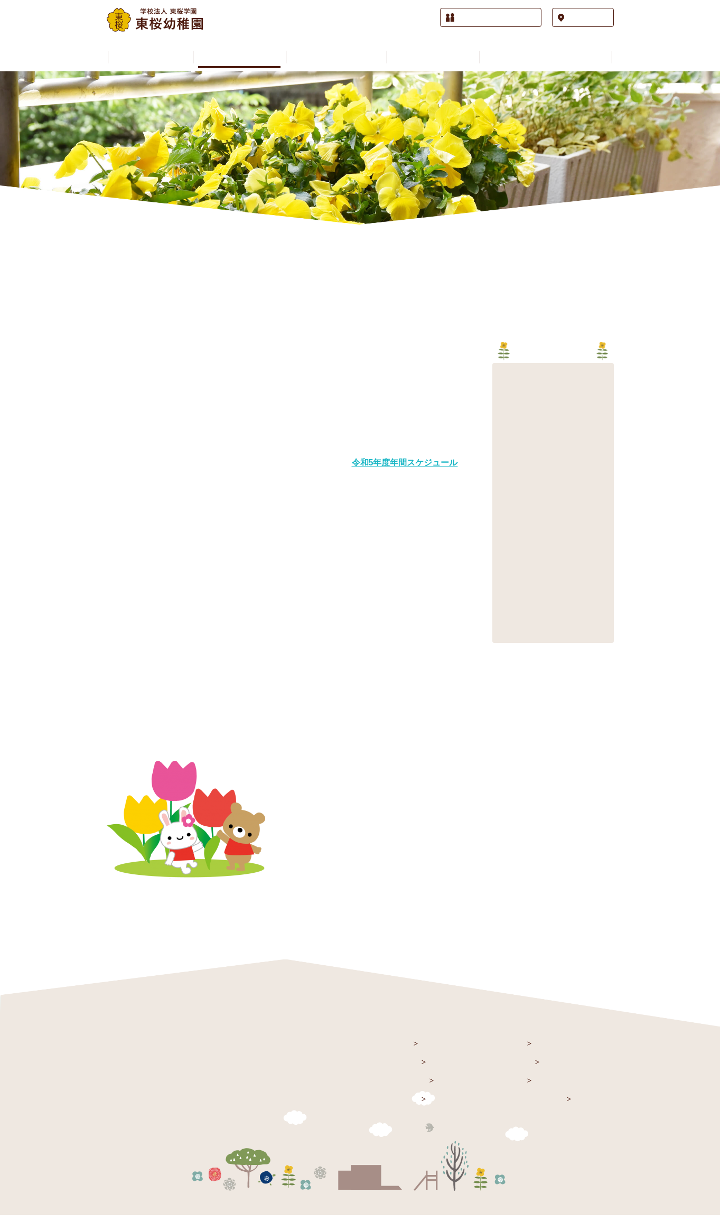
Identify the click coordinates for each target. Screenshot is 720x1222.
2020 (506, 455)
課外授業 (508, 1086)
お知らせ (402, 1068)
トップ (398, 1049)
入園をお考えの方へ (528, 1104)
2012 (506, 581)
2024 (506, 391)
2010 (506, 613)
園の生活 (508, 1049)
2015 (506, 534)
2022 (506, 423)
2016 (506, 518)
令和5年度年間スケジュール (405, 463)
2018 (506, 486)
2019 (506, 471)
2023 (506, 407)
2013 (506, 566)
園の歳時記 (512, 1068)
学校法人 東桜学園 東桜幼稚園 (174, 1051)
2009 (506, 629)
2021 (506, 439)
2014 (506, 550)
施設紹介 (402, 1104)
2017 (506, 502)
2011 (506, 597)
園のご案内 (406, 1086)
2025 (506, 375)
